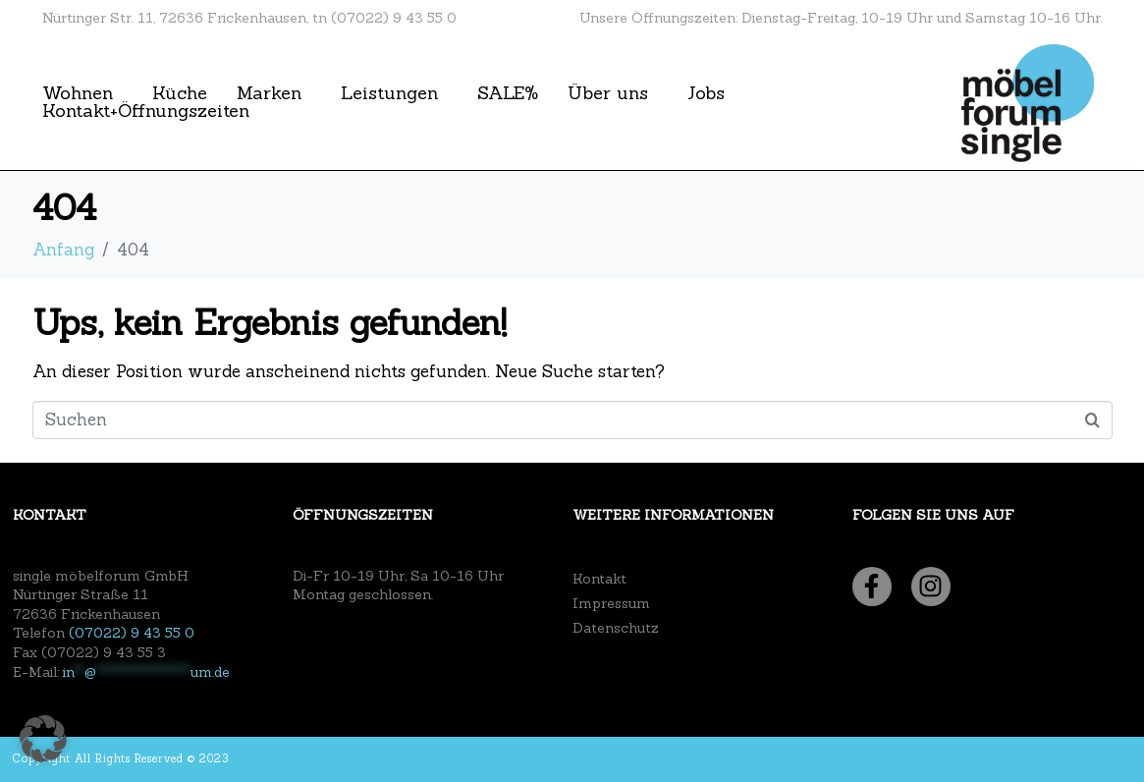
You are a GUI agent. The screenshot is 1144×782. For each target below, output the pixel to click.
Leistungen (389, 93)
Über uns (608, 93)
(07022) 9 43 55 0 (131, 633)
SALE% (507, 93)
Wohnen (77, 93)
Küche (179, 93)
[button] (43, 739)
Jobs (706, 93)
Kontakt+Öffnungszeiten (145, 111)
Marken (269, 93)
